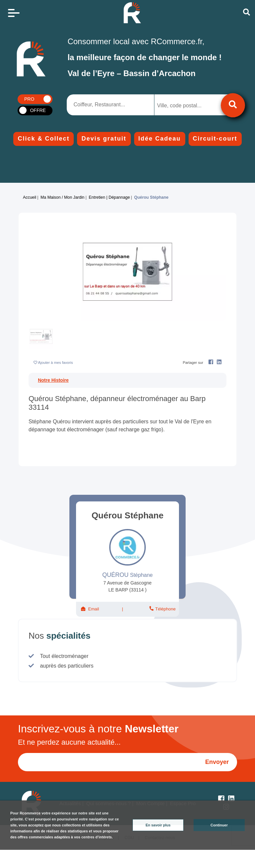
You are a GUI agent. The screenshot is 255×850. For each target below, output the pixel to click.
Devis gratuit (103, 138)
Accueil (29, 197)
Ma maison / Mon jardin (62, 197)
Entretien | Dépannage (109, 197)
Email (93, 608)
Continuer (219, 825)
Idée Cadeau (159, 138)
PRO (29, 99)
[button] (43, 271)
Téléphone (165, 608)
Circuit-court (215, 138)
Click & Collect (43, 138)
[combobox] (188, 105)
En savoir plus (157, 825)
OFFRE (37, 110)
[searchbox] (183, 105)
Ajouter (55, 363)
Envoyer (217, 762)
